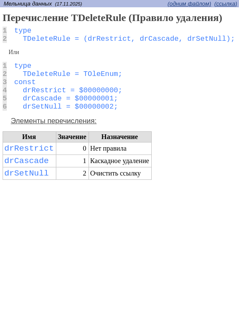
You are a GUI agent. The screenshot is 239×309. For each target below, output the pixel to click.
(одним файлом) (189, 3)
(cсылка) (225, 3)
